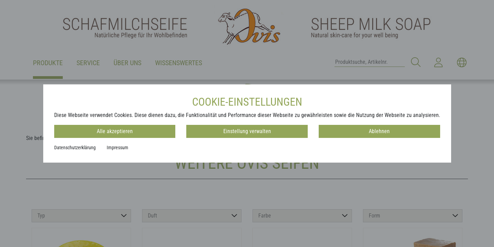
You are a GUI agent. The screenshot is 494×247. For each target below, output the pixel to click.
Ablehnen (379, 131)
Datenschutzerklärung (75, 147)
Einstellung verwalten (247, 131)
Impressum (117, 147)
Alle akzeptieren (115, 131)
